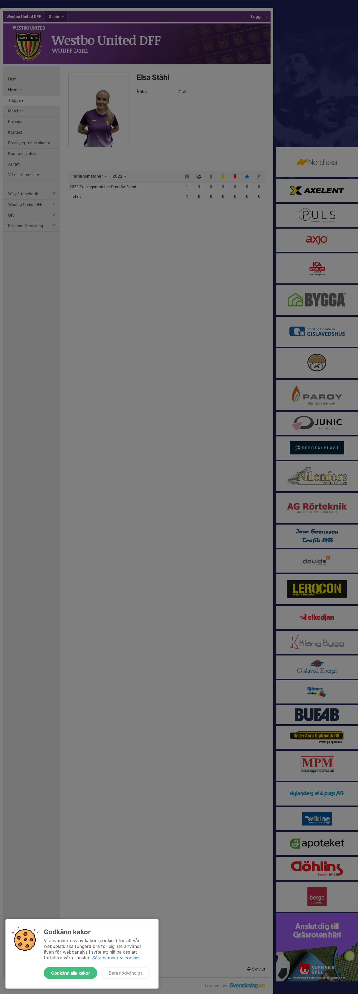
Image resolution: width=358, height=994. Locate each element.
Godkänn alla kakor (70, 973)
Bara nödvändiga (125, 973)
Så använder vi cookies (116, 957)
